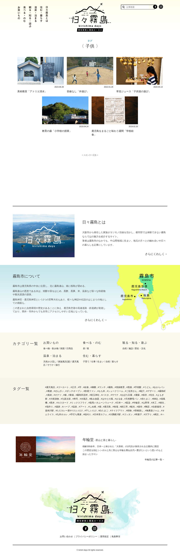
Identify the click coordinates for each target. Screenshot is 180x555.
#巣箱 (71, 395)
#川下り (148, 414)
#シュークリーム (115, 391)
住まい (100, 361)
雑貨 (62, 348)
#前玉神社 (94, 395)
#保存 (144, 395)
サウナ (50, 365)
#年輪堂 (136, 402)
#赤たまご (145, 399)
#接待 (139, 406)
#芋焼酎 (137, 387)
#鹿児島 (107, 406)
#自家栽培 (156, 406)
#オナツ (57, 395)
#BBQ (155, 399)
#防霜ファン (90, 391)
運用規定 (104, 536)
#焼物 (129, 410)
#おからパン (159, 387)
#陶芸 (147, 406)
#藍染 (127, 402)
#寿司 (75, 399)
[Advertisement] (63, 177)
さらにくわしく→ (156, 254)
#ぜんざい (59, 391)
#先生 (151, 395)
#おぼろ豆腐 (126, 395)
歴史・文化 (140, 348)
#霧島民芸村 (82, 395)
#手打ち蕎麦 (75, 414)
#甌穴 (141, 391)
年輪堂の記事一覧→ (154, 459)
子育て (86, 361)
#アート (83, 406)
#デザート (151, 391)
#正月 (73, 387)
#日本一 (119, 402)
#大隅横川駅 (115, 414)
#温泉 (74, 406)
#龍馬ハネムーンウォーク (101, 402)
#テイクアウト (117, 410)
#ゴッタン (128, 414)
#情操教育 (120, 387)
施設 (131, 348)
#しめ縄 (92, 406)
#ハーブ (66, 406)
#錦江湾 (124, 406)
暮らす (115, 361)
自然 (124, 348)
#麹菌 (93, 387)
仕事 (93, 361)
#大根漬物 (54, 399)
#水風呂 (84, 399)
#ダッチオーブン (73, 391)
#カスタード (62, 402)
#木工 (154, 402)
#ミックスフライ (78, 402)
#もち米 (101, 391)
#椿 (65, 395)
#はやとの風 (107, 399)
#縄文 (156, 414)
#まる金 (118, 399)
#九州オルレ (62, 414)
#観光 (132, 406)
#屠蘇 (137, 395)
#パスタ (105, 395)
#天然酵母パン (131, 399)
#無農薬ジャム (152, 410)
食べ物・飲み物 (50, 348)
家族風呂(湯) (64, 361)
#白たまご (103, 410)
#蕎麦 (49, 391)
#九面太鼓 (66, 399)
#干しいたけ (91, 410)
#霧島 (110, 387)
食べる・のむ (92, 342)
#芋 (79, 387)
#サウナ (114, 395)
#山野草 (145, 402)
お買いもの (51, 342)
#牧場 (115, 406)
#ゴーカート (63, 387)
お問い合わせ (66, 536)
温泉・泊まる (52, 355)
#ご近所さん (131, 391)
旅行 (58, 365)
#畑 (99, 406)
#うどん (147, 387)
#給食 (86, 387)
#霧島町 (162, 391)
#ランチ (102, 387)
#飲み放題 (94, 399)
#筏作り (49, 406)
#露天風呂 (50, 387)
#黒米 (52, 402)
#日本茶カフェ (100, 414)
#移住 (161, 402)
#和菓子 (138, 414)
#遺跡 (57, 406)
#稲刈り (87, 414)
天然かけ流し (49, 361)
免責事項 (115, 536)
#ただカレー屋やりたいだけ (69, 410)
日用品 (69, 348)
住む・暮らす (92, 355)
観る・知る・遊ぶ (134, 342)
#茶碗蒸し (138, 410)
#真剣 (49, 395)
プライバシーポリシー (86, 536)
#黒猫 (129, 387)
